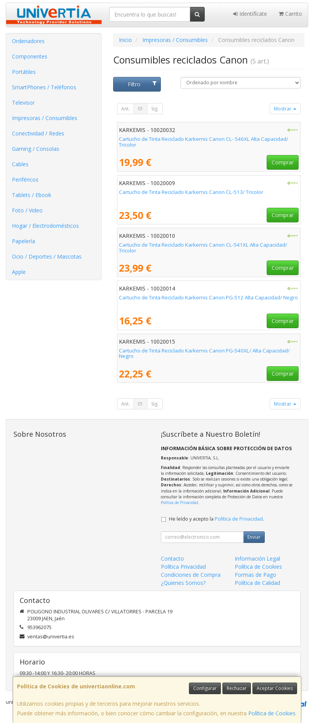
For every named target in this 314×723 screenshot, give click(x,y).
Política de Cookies (272, 713)
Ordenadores (28, 41)
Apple (19, 272)
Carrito (290, 13)
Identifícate (250, 13)
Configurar (205, 688)
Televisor (23, 102)
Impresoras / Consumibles (44, 118)
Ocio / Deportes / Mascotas (47, 256)
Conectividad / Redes (38, 133)
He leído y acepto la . (216, 519)
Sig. (155, 108)
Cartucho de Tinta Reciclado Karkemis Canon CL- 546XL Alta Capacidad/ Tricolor (203, 141)
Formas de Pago (255, 574)
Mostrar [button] (285, 108)
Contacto (172, 558)
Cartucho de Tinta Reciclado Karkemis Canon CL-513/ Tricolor (191, 192)
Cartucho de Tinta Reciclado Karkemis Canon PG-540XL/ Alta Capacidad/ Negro (204, 353)
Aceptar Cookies (275, 688)
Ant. (125, 108)
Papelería (23, 241)
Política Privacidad (183, 566)
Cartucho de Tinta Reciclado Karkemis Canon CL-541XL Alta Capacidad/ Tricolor (203, 247)
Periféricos (25, 179)
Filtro (142, 84)
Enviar (254, 537)
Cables (20, 164)
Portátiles (24, 71)
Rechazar (237, 688)
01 (140, 108)
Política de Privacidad (179, 502)
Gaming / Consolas (35, 148)
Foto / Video (27, 210)
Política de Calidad (257, 582)
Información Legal (257, 558)
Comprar (283, 162)
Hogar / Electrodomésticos (45, 225)
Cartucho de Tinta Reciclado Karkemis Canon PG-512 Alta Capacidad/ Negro (208, 297)
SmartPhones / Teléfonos (44, 87)
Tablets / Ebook (31, 195)
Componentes (29, 56)
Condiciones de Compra (190, 574)
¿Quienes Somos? (183, 582)
